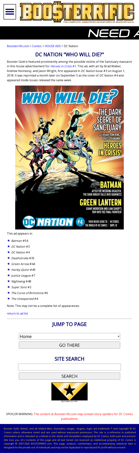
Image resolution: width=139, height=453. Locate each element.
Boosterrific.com (18, 46)
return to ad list (17, 313)
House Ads (53, 46)
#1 (63, 66)
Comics (37, 46)
